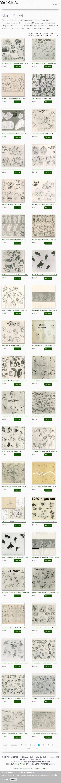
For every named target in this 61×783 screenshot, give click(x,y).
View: (51, 33)
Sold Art (30, 33)
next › (29, 748)
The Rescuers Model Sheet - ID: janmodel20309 (15, 275)
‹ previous (14, 745)
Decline (5, 779)
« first (5, 745)
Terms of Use (28, 768)
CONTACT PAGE (19, 764)
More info (54, 775)
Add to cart (18, 66)
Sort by (38, 33)
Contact (44, 768)
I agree (13, 779)
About (16, 768)
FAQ (21, 768)
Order (46, 33)
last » (36, 748)
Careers (37, 768)
